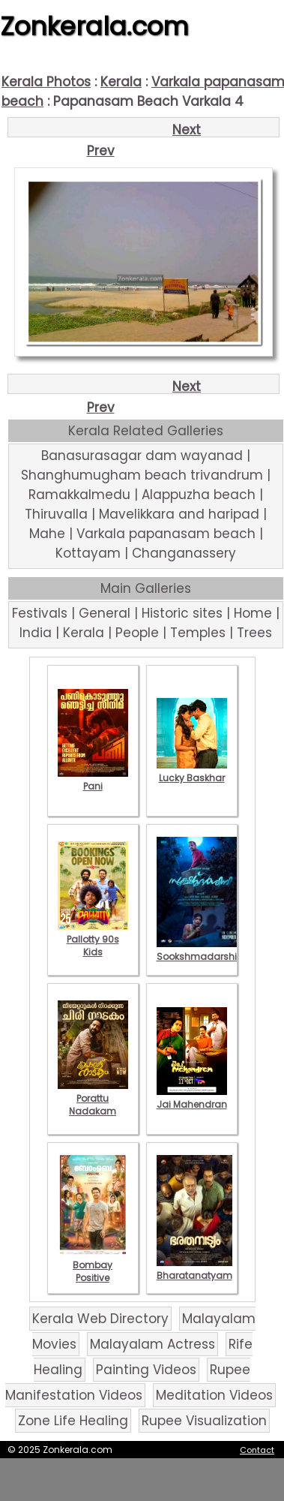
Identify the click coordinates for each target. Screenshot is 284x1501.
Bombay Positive (93, 1265)
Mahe (47, 534)
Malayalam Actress (152, 1344)
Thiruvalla (56, 514)
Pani (93, 780)
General (104, 613)
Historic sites (182, 613)
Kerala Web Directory (100, 1319)
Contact (257, 1450)
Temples (198, 633)
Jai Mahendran (192, 1098)
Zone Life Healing (73, 1421)
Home (253, 613)
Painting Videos (146, 1370)
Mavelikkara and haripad (179, 514)
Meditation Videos (214, 1395)
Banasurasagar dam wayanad (142, 456)
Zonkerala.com (94, 26)
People (137, 633)
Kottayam (88, 553)
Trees (254, 633)
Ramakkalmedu (79, 495)
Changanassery (184, 553)
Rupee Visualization (204, 1421)
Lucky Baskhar (192, 771)
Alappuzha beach (199, 495)
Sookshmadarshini (201, 950)
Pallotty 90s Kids (93, 939)
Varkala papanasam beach (166, 534)
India (35, 633)
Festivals (39, 613)
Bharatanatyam (194, 1269)
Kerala (121, 82)
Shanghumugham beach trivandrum (142, 475)
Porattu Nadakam (93, 1098)
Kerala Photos (46, 82)
